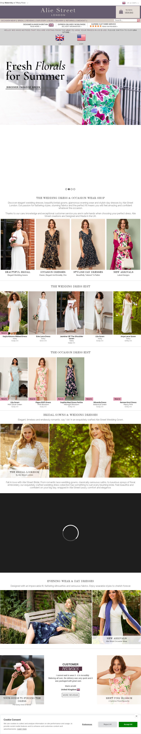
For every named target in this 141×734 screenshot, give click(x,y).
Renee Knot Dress (128, 340)
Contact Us (62, 711)
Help (60, 714)
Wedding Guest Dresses (10, 709)
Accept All (128, 724)
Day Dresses (6, 711)
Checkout (81, 21)
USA (81, 44)
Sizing (61, 704)
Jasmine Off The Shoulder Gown (71, 275)
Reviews (30, 21)
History (32, 706)
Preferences (87, 724)
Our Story (41, 21)
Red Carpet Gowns (8, 706)
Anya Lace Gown (128, 274)
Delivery (59, 21)
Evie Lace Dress (43, 274)
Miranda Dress (100, 340)
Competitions (34, 714)
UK (59, 44)
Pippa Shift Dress (43, 340)
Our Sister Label (35, 711)
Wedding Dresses (8, 714)
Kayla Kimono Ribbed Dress (15, 274)
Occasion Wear (8, 21)
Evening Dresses (8, 704)
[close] (136, 716)
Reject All (108, 724)
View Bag (129, 13)
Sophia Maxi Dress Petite (71, 340)
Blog (50, 21)
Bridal (21, 21)
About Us (33, 704)
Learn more (22, 729)
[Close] (75, 32)
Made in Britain (35, 709)
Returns (70, 21)
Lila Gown (100, 274)
